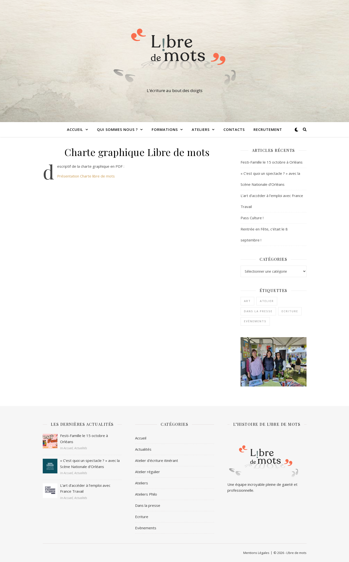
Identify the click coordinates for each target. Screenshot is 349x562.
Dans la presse (147, 505)
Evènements (145, 527)
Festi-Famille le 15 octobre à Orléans (272, 162)
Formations (165, 129)
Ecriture (141, 516)
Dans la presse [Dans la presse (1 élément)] (258, 311)
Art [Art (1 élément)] (247, 301)
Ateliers (201, 129)
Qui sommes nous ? (117, 129)
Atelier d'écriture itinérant (156, 460)
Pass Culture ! (252, 217)
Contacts (234, 129)
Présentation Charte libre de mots (86, 176)
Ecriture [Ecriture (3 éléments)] (290, 311)
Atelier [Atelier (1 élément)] (267, 301)
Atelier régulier (147, 471)
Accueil (75, 129)
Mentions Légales (256, 553)
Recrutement (268, 129)
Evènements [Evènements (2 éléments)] (255, 321)
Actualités (143, 449)
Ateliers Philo (146, 494)
